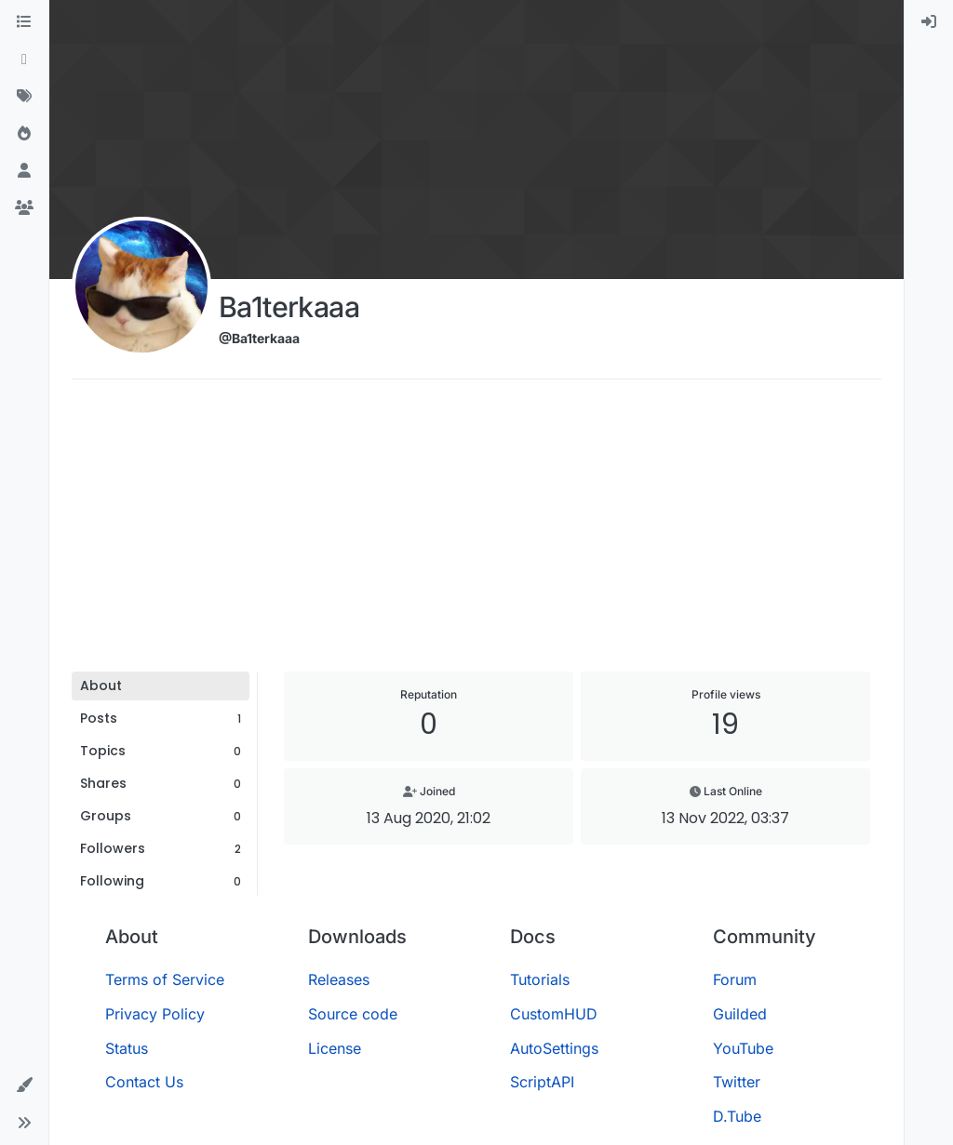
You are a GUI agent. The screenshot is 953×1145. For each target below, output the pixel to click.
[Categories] (24, 22)
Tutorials (540, 979)
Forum (735, 979)
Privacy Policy (155, 1014)
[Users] (24, 171)
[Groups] (24, 208)
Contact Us (144, 1081)
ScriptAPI (542, 1081)
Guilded (740, 1014)
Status (126, 1048)
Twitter (736, 1081)
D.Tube (737, 1116)
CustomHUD (553, 1014)
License (334, 1048)
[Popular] (24, 134)
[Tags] (24, 97)
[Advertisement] (476, 532)
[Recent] (24, 59)
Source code (352, 1014)
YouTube (743, 1048)
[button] (24, 1085)
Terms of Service (164, 979)
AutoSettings (554, 1048)
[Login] (929, 22)
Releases (338, 979)
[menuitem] (929, 22)
